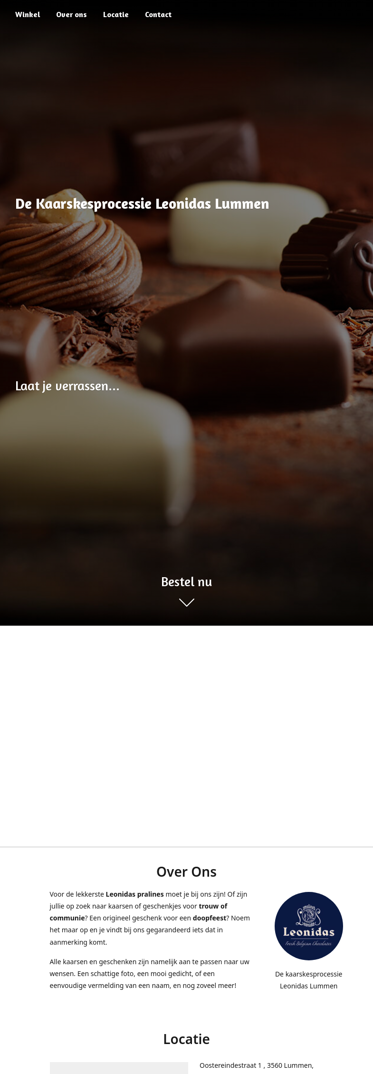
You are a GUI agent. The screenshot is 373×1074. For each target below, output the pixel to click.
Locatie (116, 14)
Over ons (71, 14)
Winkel (27, 14)
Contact (158, 14)
